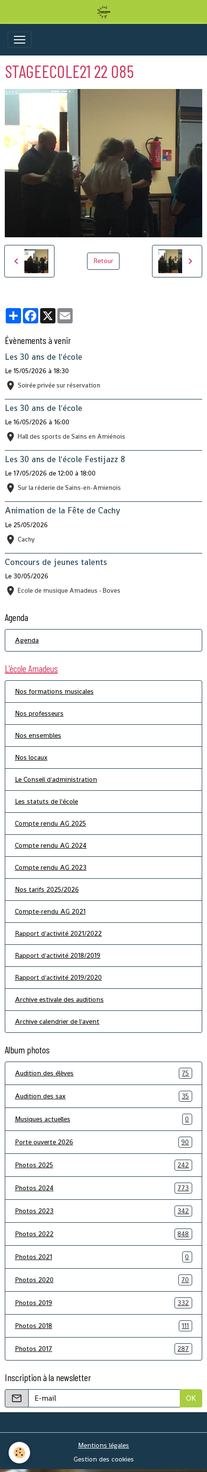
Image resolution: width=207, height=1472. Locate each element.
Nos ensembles (38, 735)
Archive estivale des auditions (59, 999)
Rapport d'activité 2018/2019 (57, 955)
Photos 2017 (103, 1348)
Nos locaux (31, 757)
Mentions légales (103, 1445)
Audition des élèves (103, 1073)
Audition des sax (103, 1096)
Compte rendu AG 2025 (50, 823)
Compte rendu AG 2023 (51, 867)
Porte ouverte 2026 (103, 1142)
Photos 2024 (103, 1188)
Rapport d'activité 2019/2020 (58, 977)
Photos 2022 (103, 1234)
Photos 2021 (103, 1256)
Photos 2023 (103, 1211)
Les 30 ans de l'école (43, 357)
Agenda (27, 640)
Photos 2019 (103, 1302)
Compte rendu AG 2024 (51, 845)
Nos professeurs (39, 713)
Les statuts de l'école (46, 801)
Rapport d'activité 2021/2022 (58, 933)
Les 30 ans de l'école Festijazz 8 (65, 459)
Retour (103, 260)
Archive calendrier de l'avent (57, 1021)
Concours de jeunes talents (56, 562)
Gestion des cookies (104, 1459)
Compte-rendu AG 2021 (50, 911)
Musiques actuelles (103, 1119)
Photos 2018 (103, 1325)
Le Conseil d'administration (56, 779)
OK (191, 1398)
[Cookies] (19, 1452)
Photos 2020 (103, 1279)
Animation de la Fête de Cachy (62, 510)
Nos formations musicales (54, 691)
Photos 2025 (103, 1165)
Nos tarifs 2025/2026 (47, 889)
